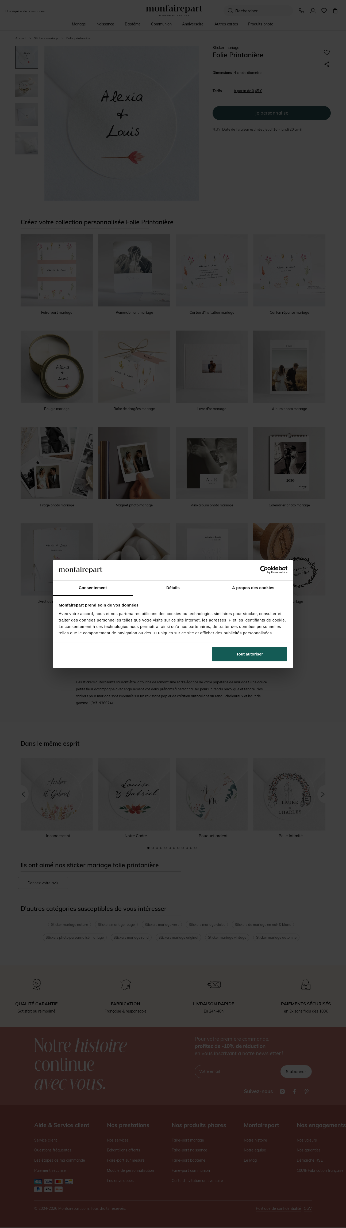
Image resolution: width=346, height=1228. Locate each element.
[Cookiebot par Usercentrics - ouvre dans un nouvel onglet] (264, 570)
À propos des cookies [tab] (253, 587)
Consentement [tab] (93, 587)
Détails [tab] (173, 587)
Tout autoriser (249, 654)
